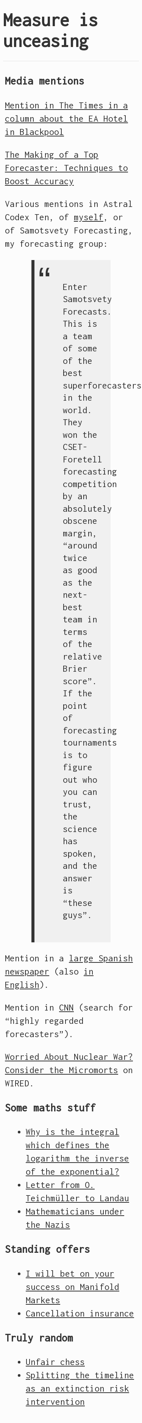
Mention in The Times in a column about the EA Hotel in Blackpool (66, 118)
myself (88, 217)
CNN (66, 1007)
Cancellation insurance (80, 1313)
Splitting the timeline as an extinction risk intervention (80, 1388)
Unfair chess (55, 1362)
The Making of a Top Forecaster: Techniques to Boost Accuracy (66, 168)
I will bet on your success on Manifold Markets (72, 1287)
